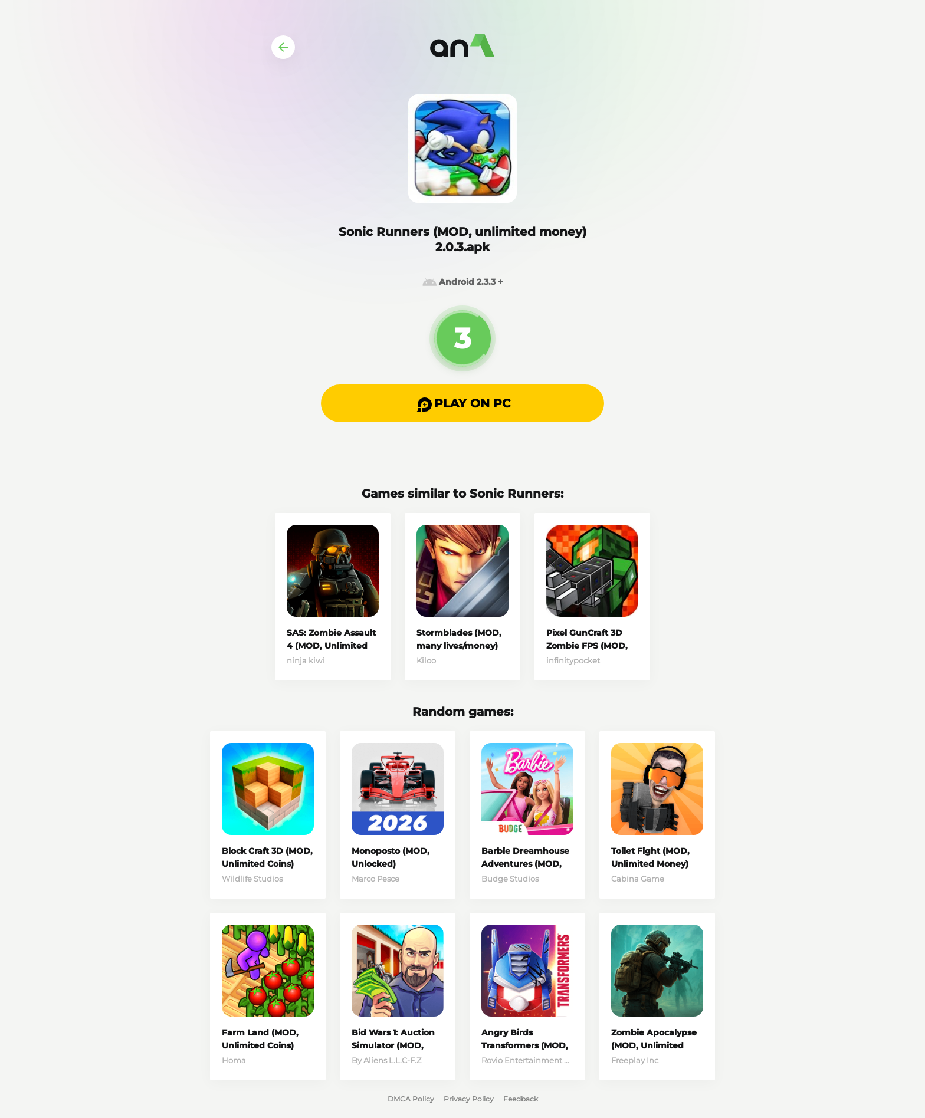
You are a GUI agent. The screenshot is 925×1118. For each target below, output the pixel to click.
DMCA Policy (411, 1098)
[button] (462, 403)
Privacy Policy (469, 1098)
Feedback (520, 1098)
